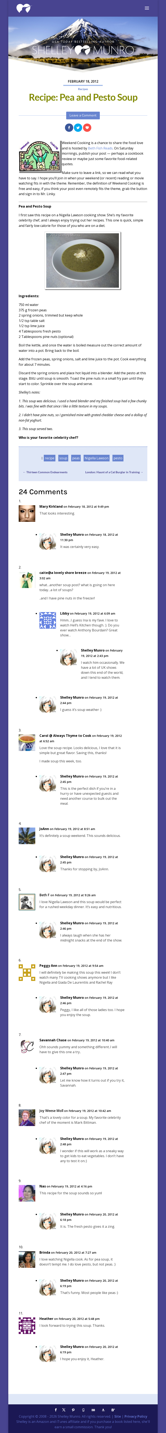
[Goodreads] (83, 1410)
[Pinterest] (73, 1410)
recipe (49, 458)
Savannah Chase (53, 1040)
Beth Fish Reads (100, 148)
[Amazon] (103, 1410)
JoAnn (44, 829)
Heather (46, 1319)
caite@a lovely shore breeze (63, 573)
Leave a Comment (83, 115)
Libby (64, 613)
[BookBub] (93, 1410)
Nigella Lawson (97, 458)
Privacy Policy (135, 1416)
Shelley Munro (72, 535)
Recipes (83, 89)
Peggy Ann (48, 966)
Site (117, 1416)
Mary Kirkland (51, 507)
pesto (118, 458)
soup (63, 458)
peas (76, 458)
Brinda (44, 1252)
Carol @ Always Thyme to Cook (65, 736)
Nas (42, 1186)
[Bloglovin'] (113, 1410)
